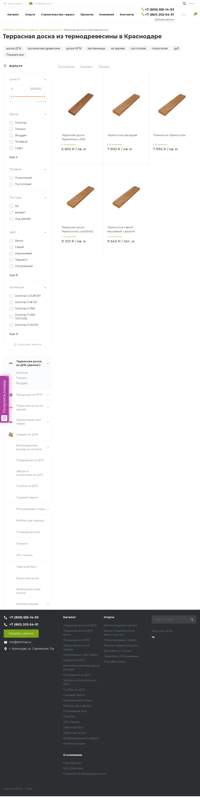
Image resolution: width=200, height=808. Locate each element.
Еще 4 (13, 157)
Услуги (30, 14)
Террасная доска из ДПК (80, 625)
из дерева (118, 48)
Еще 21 (13, 334)
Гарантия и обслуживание (121, 656)
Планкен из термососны (169, 135)
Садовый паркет (74, 695)
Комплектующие (74, 743)
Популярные (66, 66)
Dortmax (22, 372)
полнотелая (160, 48)
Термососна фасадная (122, 135)
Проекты (86, 14)
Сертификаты (72, 763)
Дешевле (86, 66)
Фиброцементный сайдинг (81, 738)
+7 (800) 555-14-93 (159, 9)
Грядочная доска (74, 732)
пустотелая (138, 48)
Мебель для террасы (77, 705)
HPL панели (71, 722)
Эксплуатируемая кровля (120, 625)
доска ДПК (13, 48)
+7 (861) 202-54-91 (159, 14)
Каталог (13, 14)
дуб (176, 48)
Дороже (103, 66)
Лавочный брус (73, 727)
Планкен (69, 716)
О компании (72, 755)
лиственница (96, 48)
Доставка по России (117, 651)
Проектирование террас (120, 640)
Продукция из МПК (76, 640)
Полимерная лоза (75, 711)
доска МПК (74, 48)
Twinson (21, 378)
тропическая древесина (44, 48)
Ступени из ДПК (74, 689)
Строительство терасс (58, 14)
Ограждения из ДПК (77, 675)
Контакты (127, 14)
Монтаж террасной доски (121, 645)
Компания (106, 14)
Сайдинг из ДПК (74, 660)
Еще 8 (13, 275)
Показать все (15, 54)
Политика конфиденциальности (84, 773)
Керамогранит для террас (80, 654)
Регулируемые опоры (77, 700)
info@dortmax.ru (43, 3)
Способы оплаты (115, 661)
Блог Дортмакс (73, 768)
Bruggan (22, 383)
